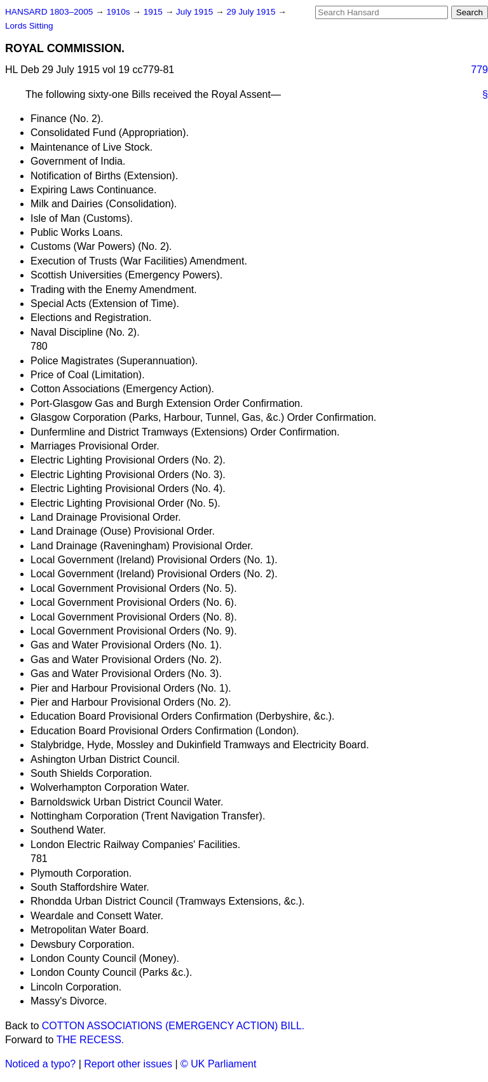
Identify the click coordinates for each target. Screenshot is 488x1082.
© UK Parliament (218, 1063)
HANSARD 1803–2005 (49, 12)
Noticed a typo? (40, 1063)
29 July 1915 (252, 12)
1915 (154, 12)
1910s (119, 12)
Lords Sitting (29, 26)
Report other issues (128, 1063)
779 (479, 69)
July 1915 (195, 12)
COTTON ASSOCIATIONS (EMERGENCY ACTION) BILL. (173, 1025)
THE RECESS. (91, 1039)
